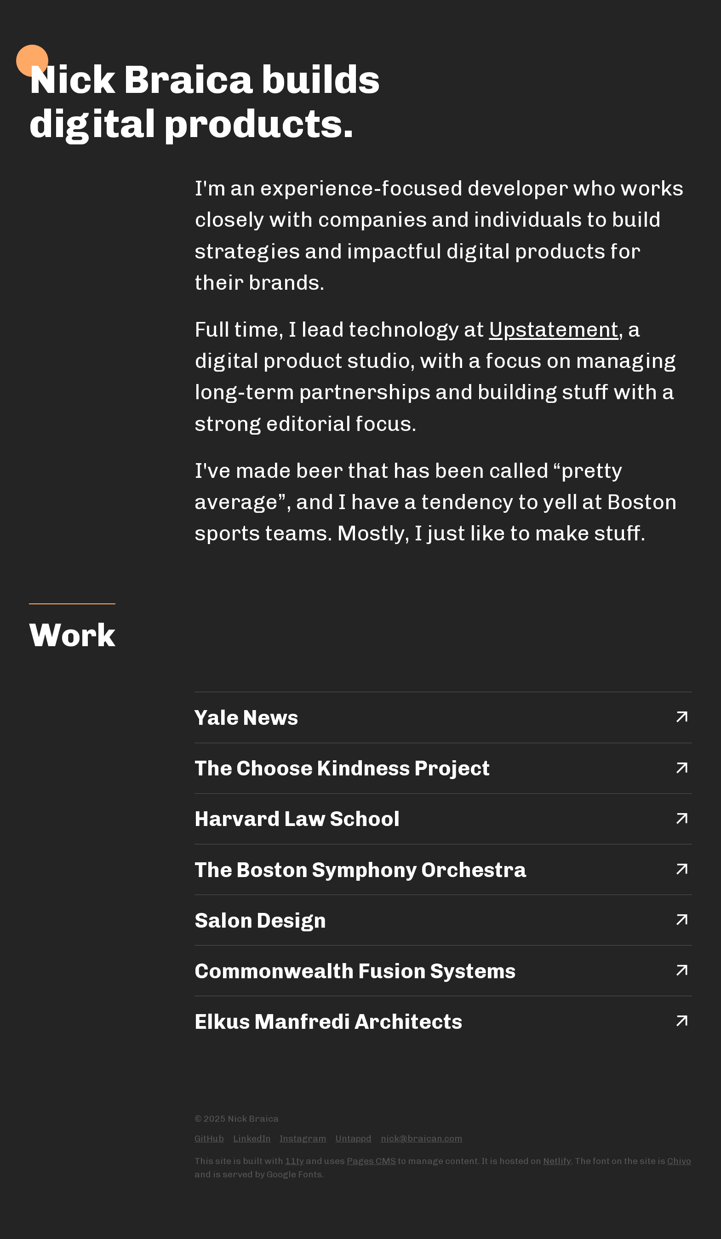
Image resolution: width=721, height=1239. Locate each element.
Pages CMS (371, 1161)
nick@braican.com (422, 1138)
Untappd (353, 1138)
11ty (294, 1161)
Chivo (679, 1161)
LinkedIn (252, 1138)
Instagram (303, 1138)
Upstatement (553, 329)
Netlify (557, 1161)
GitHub (209, 1138)
